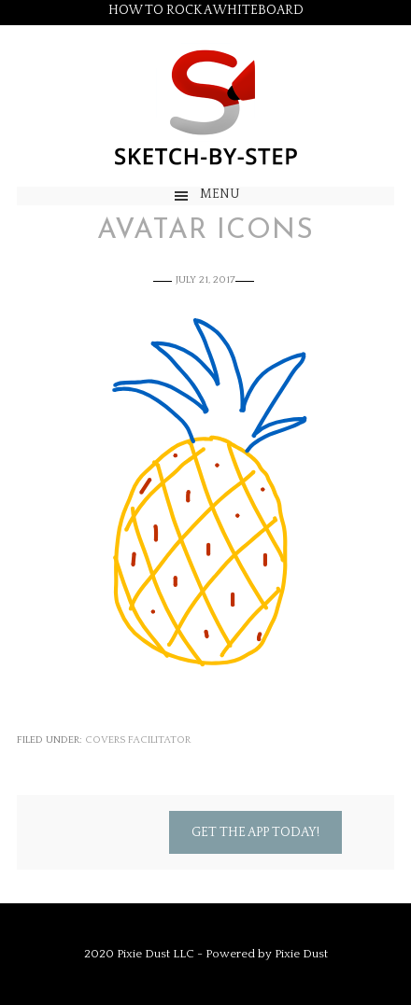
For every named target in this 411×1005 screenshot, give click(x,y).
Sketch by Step (205, 106)
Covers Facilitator (138, 740)
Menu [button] (220, 194)
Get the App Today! (255, 832)
